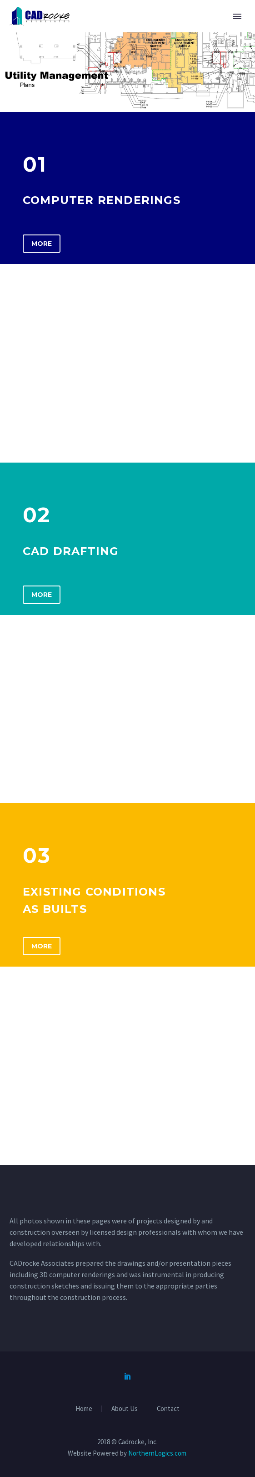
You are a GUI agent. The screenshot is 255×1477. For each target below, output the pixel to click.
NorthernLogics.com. (158, 1453)
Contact (168, 1409)
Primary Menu (237, 16)
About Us (124, 1409)
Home (83, 1409)
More (41, 243)
